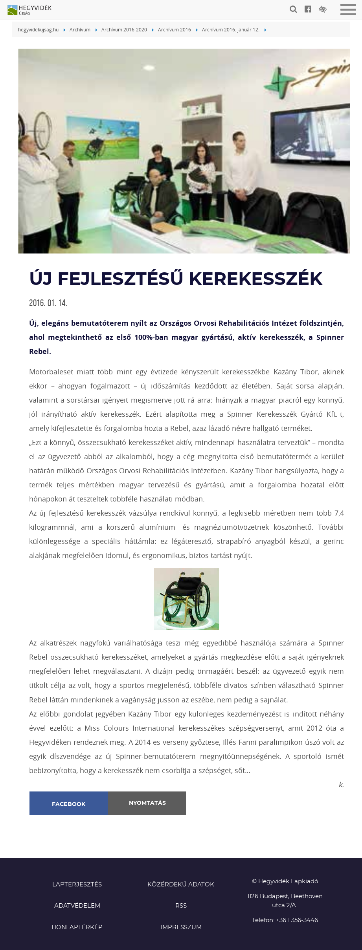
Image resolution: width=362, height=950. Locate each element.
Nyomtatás (147, 803)
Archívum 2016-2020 (124, 29)
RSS (181, 906)
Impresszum (181, 927)
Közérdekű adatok (180, 885)
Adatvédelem (77, 906)
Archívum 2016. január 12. (230, 29)
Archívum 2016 (174, 29)
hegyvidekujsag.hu (38, 29)
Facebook (69, 804)
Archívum (80, 29)
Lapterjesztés (77, 885)
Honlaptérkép (77, 927)
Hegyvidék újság (33, 10)
